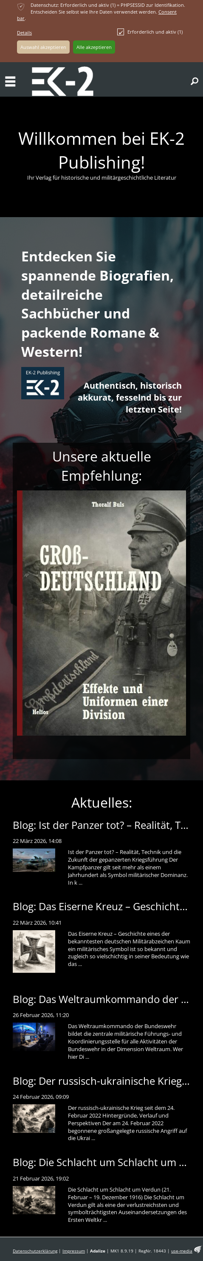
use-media (181, 1251)
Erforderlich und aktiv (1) (150, 32)
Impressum (73, 1251)
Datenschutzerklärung (35, 1251)
